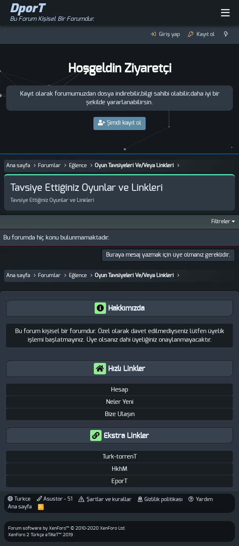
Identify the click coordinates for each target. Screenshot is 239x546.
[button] (225, 13)
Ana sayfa (20, 507)
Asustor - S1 (55, 499)
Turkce (19, 499)
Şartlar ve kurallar (109, 499)
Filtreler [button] (220, 221)
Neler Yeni (119, 402)
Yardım (204, 499)
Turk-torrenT (119, 457)
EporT (119, 481)
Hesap (119, 390)
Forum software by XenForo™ (67, 528)
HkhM (119, 469)
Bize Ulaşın (120, 414)
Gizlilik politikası (163, 499)
